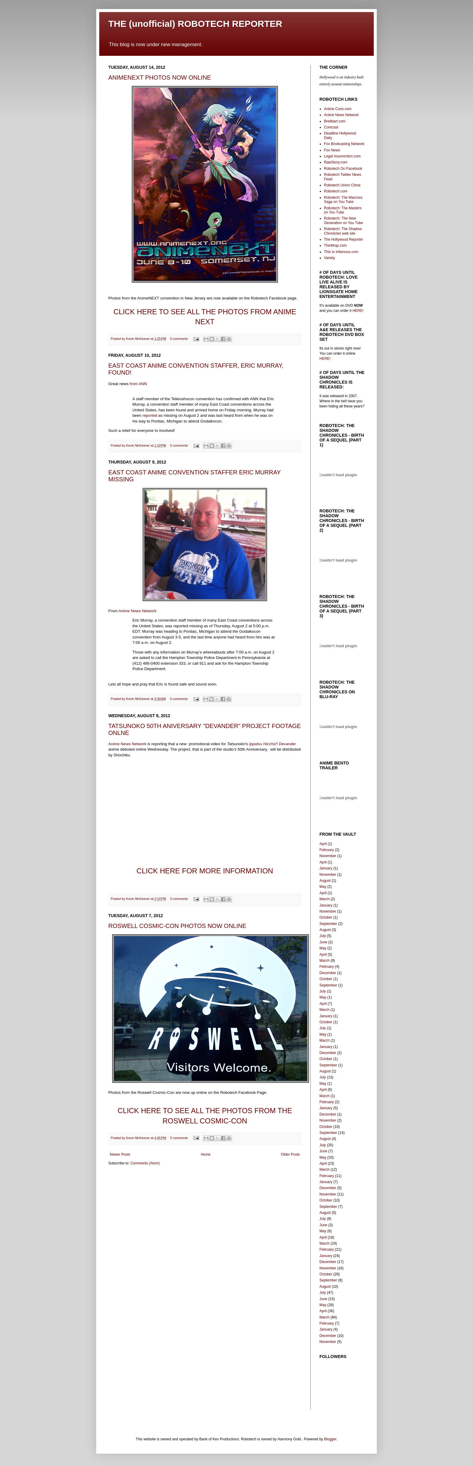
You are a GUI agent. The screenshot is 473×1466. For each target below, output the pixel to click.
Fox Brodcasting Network (344, 144)
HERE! (357, 311)
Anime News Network (138, 611)
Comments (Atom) (145, 1163)
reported (149, 415)
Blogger (330, 1439)
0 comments (179, 338)
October (325, 917)
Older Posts (290, 1154)
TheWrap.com (335, 245)
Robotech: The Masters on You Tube (343, 210)
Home (206, 1154)
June (323, 942)
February (326, 850)
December (327, 973)
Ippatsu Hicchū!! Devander (272, 744)
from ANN (138, 384)
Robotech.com (335, 191)
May (322, 887)
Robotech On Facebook (343, 168)
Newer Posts (120, 1154)
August (325, 881)
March (324, 899)
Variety (329, 258)
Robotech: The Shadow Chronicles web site (343, 231)
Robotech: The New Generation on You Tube (343, 220)
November (327, 856)
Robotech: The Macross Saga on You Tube (343, 199)
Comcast (331, 127)
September (328, 924)
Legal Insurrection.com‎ (342, 156)
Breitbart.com (334, 121)
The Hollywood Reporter (343, 239)
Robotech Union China (342, 185)
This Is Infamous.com (341, 252)
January (325, 868)
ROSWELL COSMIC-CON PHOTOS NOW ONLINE (177, 926)
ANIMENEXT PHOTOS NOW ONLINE (159, 77)
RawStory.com (335, 162)
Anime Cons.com (337, 109)
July (322, 936)
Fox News (332, 150)
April (323, 844)
